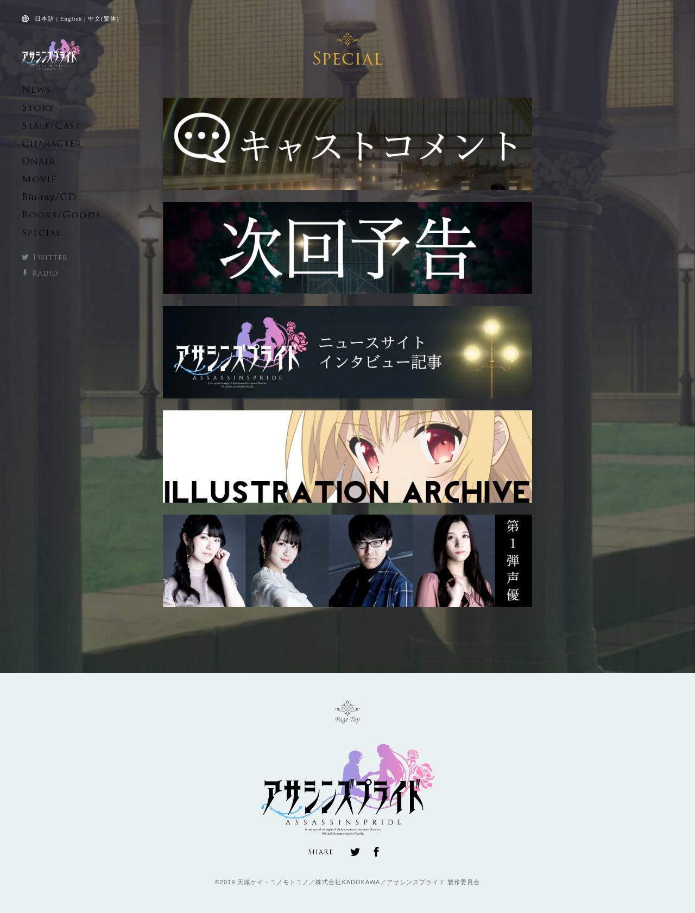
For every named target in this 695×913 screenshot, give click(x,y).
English (71, 18)
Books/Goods (50, 216)
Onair (34, 161)
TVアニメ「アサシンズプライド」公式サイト (51, 54)
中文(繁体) (103, 18)
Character (44, 143)
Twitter (40, 257)
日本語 (44, 18)
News (32, 90)
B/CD (42, 197)
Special (37, 234)
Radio (37, 272)
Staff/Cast (43, 126)
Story (34, 108)
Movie (35, 179)
